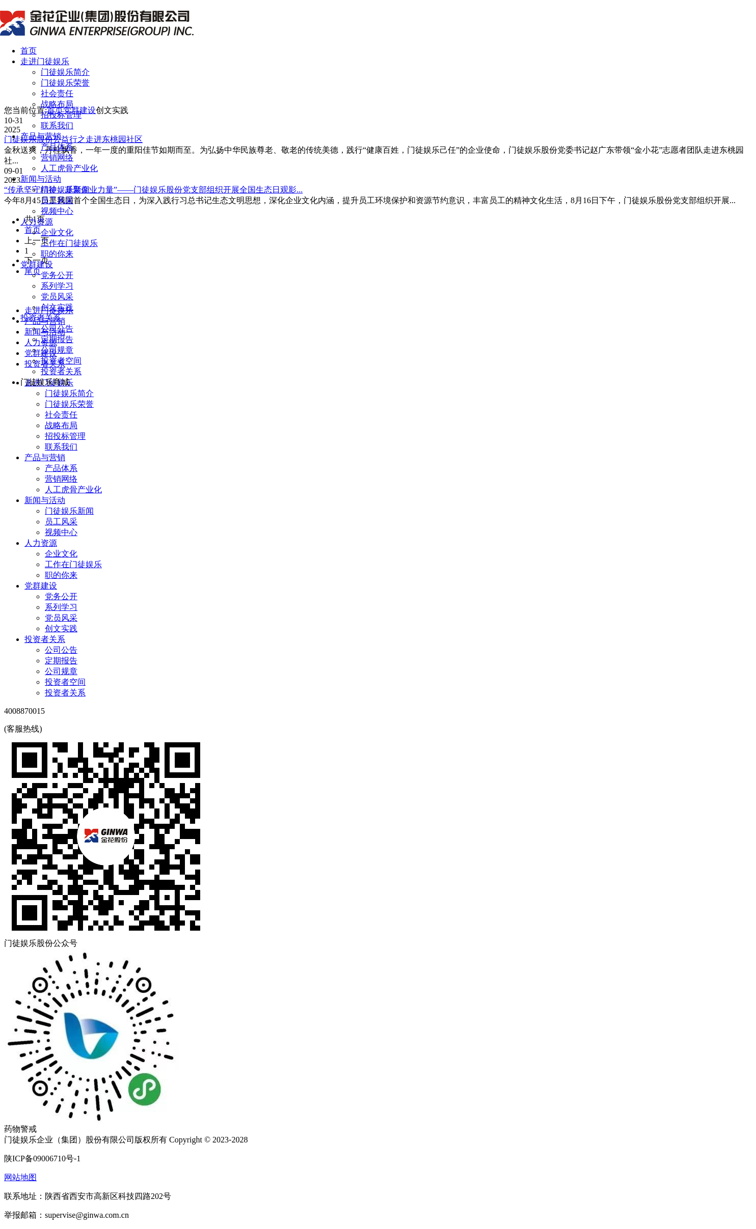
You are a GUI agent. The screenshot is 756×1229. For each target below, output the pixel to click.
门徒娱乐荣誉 (65, 82)
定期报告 (57, 339)
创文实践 (57, 307)
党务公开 (57, 275)
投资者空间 (61, 360)
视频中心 (57, 211)
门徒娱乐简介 (65, 72)
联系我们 (57, 125)
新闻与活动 (40, 179)
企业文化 (57, 232)
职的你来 (57, 253)
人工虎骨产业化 (69, 168)
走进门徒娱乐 (44, 61)
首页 (28, 50)
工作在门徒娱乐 (69, 243)
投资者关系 (40, 318)
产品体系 (57, 147)
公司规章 (57, 350)
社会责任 (57, 93)
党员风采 (57, 296)
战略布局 (57, 104)
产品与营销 (40, 136)
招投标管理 (61, 114)
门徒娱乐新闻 (65, 189)
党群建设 (36, 264)
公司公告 (57, 328)
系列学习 (57, 286)
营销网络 (57, 157)
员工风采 (57, 200)
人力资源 (36, 221)
